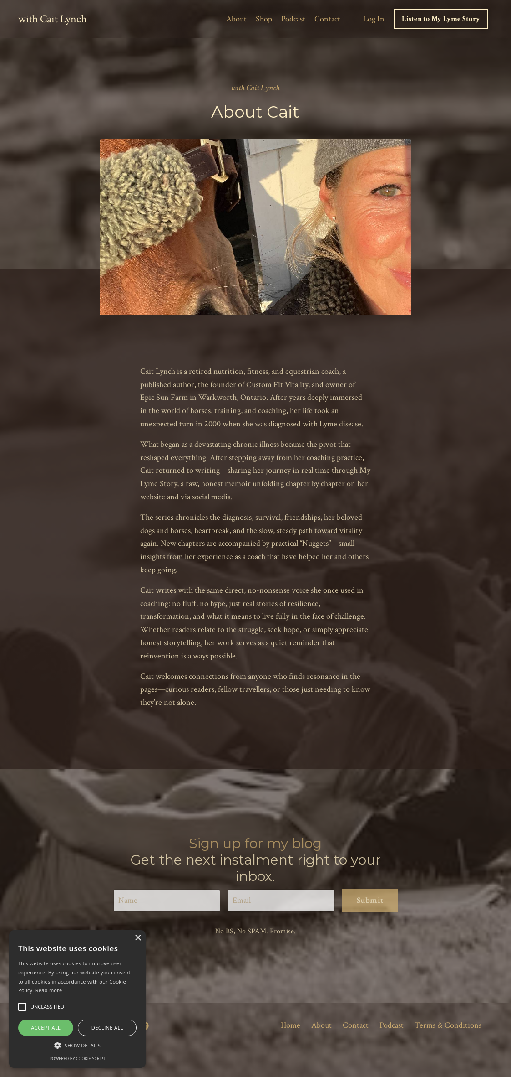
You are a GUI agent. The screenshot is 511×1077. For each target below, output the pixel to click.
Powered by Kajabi (469, 1053)
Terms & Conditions (448, 1025)
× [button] (137, 938)
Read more (48, 990)
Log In (374, 19)
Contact (327, 19)
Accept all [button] (46, 1027)
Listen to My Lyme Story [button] (441, 19)
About (236, 19)
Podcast (293, 19)
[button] (77, 1045)
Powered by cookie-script (78, 1058)
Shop (264, 19)
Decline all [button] (107, 1027)
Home (290, 1025)
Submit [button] (370, 900)
